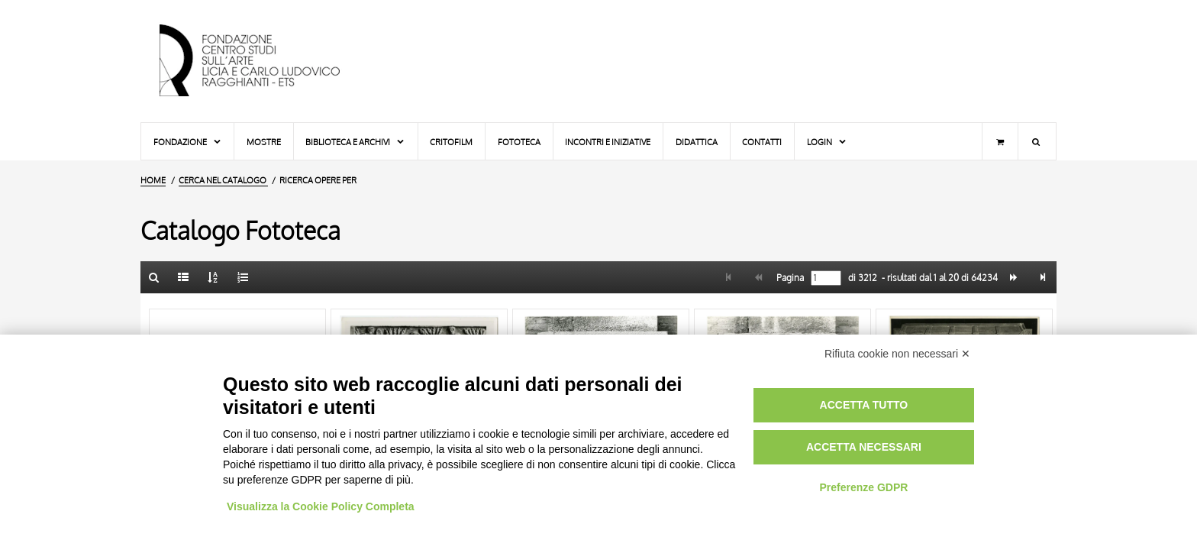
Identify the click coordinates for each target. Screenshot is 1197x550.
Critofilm (451, 142)
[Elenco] (184, 277)
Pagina (789, 278)
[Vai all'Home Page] (262, 61)
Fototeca (519, 142)
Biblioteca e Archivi (355, 142)
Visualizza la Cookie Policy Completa (321, 506)
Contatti (762, 142)
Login (827, 142)
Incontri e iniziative (607, 142)
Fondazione (187, 142)
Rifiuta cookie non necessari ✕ (897, 354)
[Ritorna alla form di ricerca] (154, 277)
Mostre (264, 142)
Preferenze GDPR (863, 487)
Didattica (697, 142)
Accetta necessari (863, 447)
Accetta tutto (864, 405)
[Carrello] (1000, 141)
